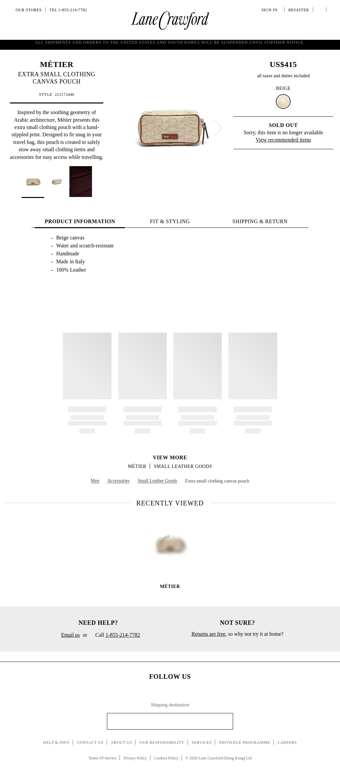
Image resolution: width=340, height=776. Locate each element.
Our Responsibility (161, 742)
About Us (121, 742)
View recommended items (283, 140)
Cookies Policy (166, 758)
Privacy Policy (135, 758)
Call (115, 635)
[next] (218, 127)
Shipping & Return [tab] (260, 221)
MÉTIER (56, 64)
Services (202, 742)
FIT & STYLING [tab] (170, 221)
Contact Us (90, 742)
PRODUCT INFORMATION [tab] (80, 221)
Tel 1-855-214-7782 (68, 10)
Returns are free (208, 634)
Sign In (270, 10)
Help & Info (56, 742)
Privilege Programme (244, 742)
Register (298, 10)
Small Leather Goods (183, 466)
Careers (287, 742)
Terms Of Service (102, 758)
